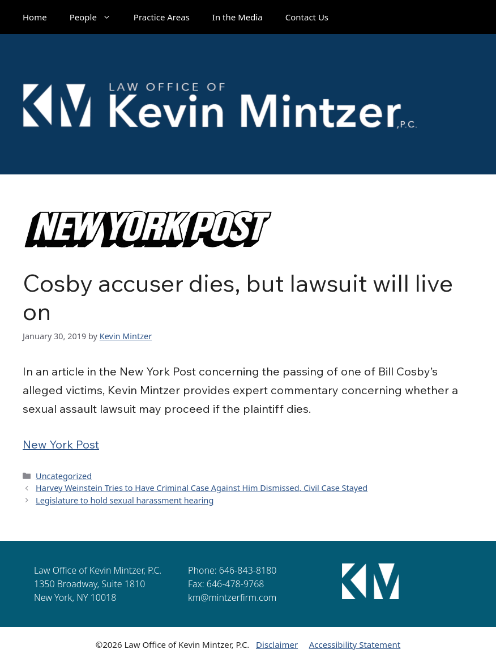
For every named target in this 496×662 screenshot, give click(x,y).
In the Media (237, 17)
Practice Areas (162, 17)
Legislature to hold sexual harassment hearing (124, 500)
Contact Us (306, 17)
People (96, 17)
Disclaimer (277, 644)
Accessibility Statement (355, 644)
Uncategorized (64, 476)
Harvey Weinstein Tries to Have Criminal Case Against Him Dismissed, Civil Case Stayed (201, 487)
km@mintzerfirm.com (232, 597)
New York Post (61, 444)
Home (35, 17)
